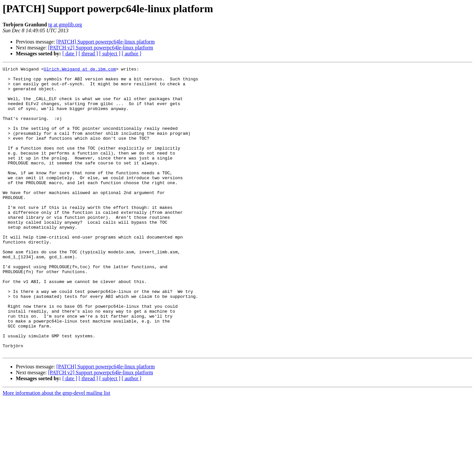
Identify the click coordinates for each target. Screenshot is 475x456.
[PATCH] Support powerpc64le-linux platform (105, 41)
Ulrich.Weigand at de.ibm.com (80, 70)
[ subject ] (109, 53)
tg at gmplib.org (65, 24)
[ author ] (132, 53)
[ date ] (69, 53)
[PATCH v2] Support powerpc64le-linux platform (100, 47)
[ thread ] (88, 53)
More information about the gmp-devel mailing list (56, 450)
